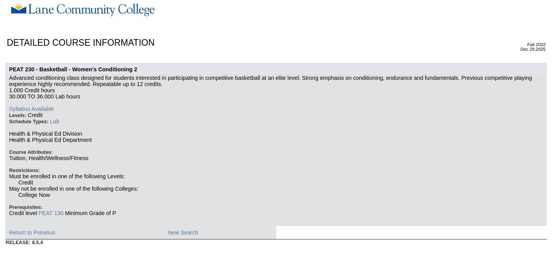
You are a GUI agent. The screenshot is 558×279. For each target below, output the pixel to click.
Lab (54, 121)
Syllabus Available (31, 109)
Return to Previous (32, 232)
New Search (183, 232)
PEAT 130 (50, 213)
